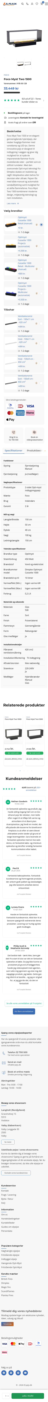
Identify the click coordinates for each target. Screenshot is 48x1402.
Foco (6, 75)
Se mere (7, 1142)
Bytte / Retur (7, 1199)
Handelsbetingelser (10, 1218)
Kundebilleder (8, 1222)
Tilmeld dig (7, 1324)
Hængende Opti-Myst (11, 1263)
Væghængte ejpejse (10, 1250)
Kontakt (5, 1190)
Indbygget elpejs (9, 1259)
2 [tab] (20, 770)
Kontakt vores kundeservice (16, 1173)
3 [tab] (24, 770)
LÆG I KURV (27, 1395)
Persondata (6, 1231)
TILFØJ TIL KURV (13, 753)
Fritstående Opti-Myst (11, 1267)
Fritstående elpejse (10, 1255)
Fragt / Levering (8, 1194)
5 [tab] (31, 770)
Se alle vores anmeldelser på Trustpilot (24, 1003)
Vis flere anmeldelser (23, 1011)
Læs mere (13, 203)
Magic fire (6, 1287)
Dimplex (5, 1283)
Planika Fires (7, 1295)
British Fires (7, 1279)
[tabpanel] (13, 740)
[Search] (22, 4)
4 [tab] (28, 770)
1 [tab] (16, 770)
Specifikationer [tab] (13, 451)
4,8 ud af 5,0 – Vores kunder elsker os (31, 100)
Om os (4, 1214)
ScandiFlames (7, 1291)
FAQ (3, 1203)
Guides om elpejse (10, 1226)
